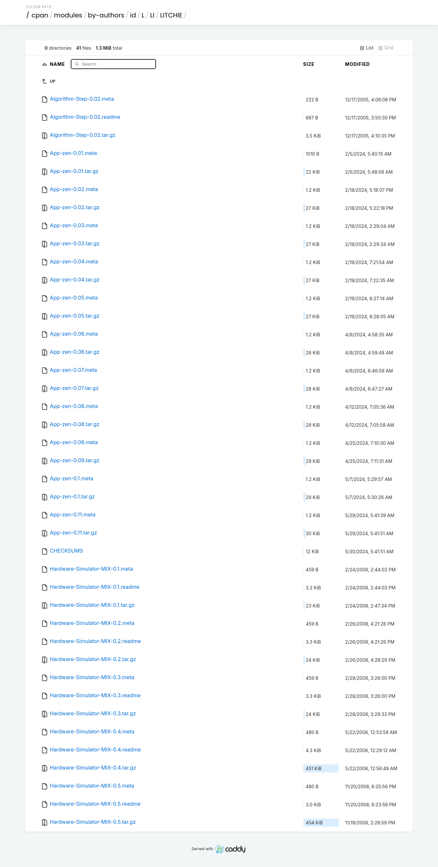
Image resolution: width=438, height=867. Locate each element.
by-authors (106, 15)
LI (152, 15)
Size (309, 64)
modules (68, 15)
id (133, 15)
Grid (385, 48)
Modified (357, 64)
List (366, 48)
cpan (40, 15)
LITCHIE (171, 15)
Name (58, 63)
